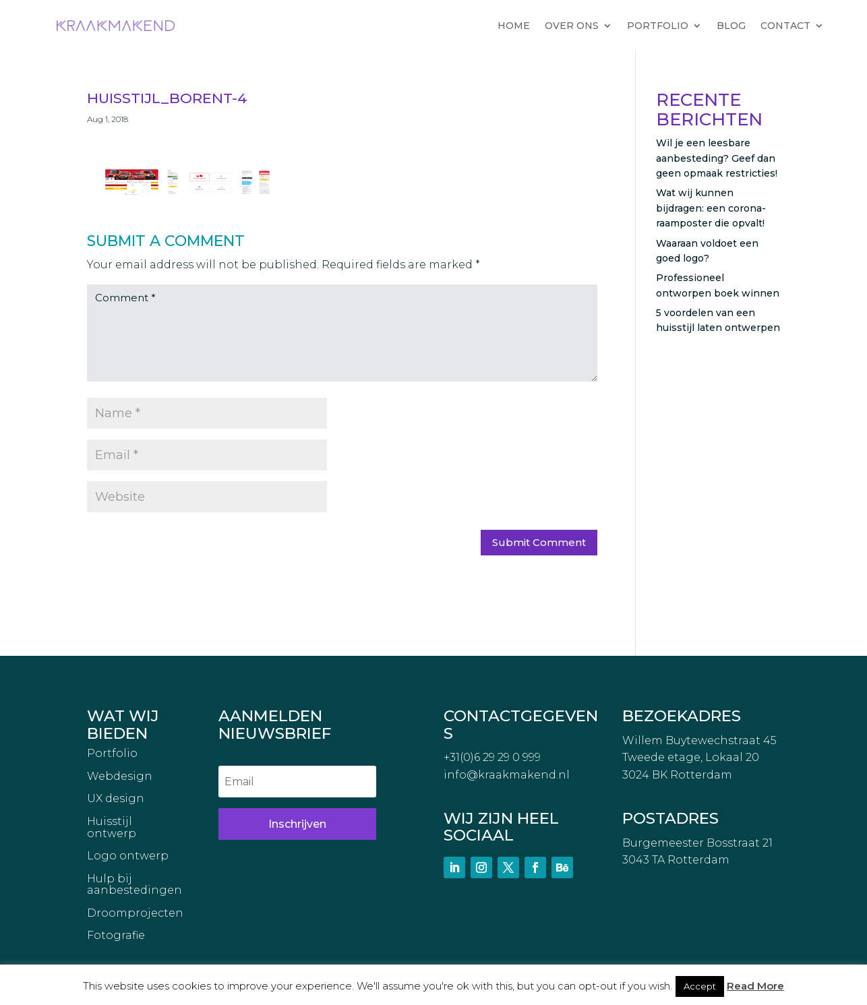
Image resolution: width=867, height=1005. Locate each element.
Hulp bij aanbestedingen (134, 885)
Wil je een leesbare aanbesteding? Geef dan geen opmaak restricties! (716, 158)
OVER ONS (572, 26)
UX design (115, 799)
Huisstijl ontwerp (111, 828)
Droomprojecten (135, 913)
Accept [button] (700, 986)
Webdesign (119, 776)
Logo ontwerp (128, 856)
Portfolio (112, 754)
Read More (755, 985)
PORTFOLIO (657, 26)
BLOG (731, 26)
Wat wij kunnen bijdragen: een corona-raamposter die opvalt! (711, 208)
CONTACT (785, 26)
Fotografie (116, 936)
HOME (514, 26)
